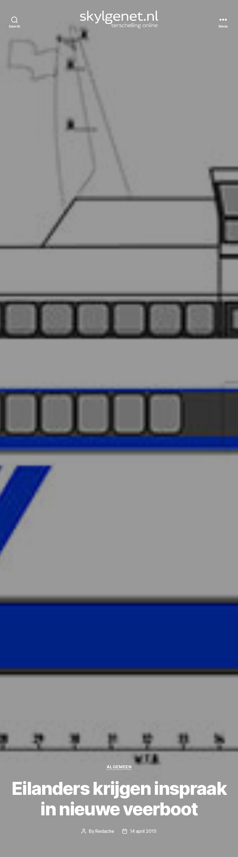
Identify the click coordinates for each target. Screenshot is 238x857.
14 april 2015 (143, 831)
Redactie (104, 831)
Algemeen (119, 766)
